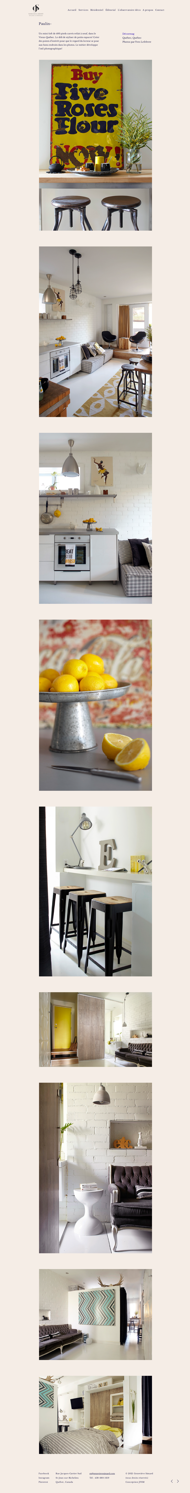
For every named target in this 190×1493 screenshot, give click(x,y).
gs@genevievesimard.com (102, 1473)
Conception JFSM (135, 1482)
